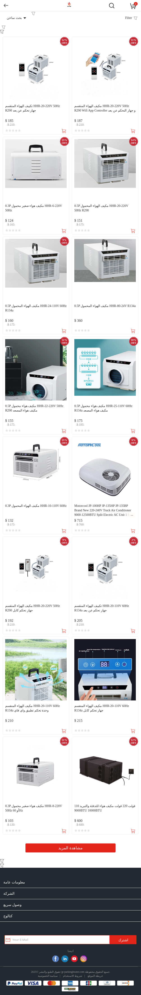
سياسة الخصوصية (48, 975)
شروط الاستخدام (72, 975)
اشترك (123, 940)
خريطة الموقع (95, 975)
